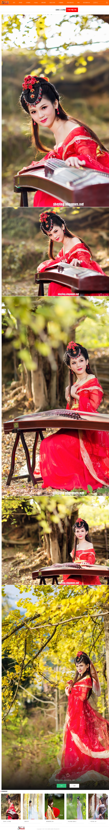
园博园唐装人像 (49, 821)
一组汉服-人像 (93, 821)
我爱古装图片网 (5, 2)
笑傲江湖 (26, 821)
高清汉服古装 (70, 2)
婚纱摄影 (43, 2)
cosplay (36, 2)
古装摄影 (28, 2)
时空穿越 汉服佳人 (72, 821)
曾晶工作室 (52, 2)
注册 (74, 785)
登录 (61, 785)
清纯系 (20, 2)
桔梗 (78, 2)
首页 (14, 2)
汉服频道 (61, 2)
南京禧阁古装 (86, 2)
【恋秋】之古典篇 (7, 821)
